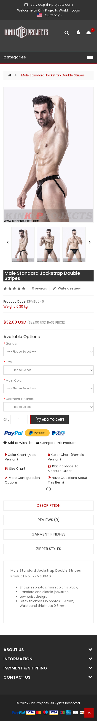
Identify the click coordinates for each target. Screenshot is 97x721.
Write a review (67, 288)
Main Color (14, 380)
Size (9, 362)
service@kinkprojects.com (52, 4)
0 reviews (39, 288)
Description (48, 505)
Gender (12, 343)
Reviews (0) (49, 519)
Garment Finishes (20, 399)
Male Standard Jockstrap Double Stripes (53, 75)
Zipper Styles (48, 548)
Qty (6, 419)
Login (76, 10)
